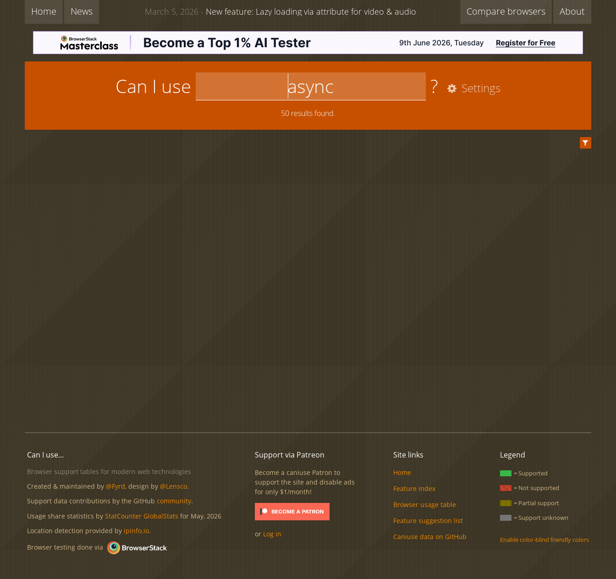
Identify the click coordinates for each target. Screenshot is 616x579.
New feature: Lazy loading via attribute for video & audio (280, 11)
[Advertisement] (308, 394)
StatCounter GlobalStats (141, 516)
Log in (272, 533)
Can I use (153, 86)
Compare (506, 11)
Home (43, 11)
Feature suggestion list (428, 520)
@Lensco (173, 486)
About (572, 11)
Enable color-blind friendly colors (544, 539)
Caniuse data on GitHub (430, 536)
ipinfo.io (136, 530)
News (82, 11)
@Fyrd (115, 486)
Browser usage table (424, 504)
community (174, 500)
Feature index (414, 488)
